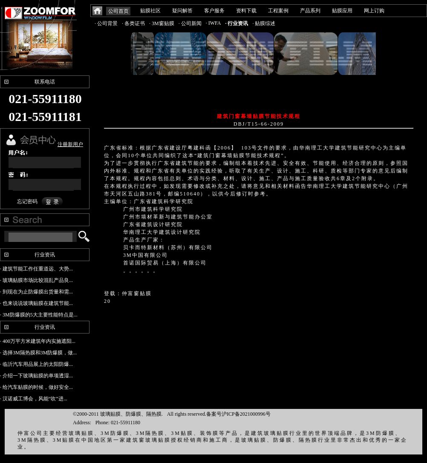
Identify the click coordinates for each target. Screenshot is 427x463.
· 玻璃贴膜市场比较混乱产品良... (36, 280)
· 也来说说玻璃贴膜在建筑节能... (36, 303)
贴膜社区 (150, 11)
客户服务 (214, 11)
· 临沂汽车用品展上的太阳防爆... (36, 364)
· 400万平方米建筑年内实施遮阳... (37, 341)
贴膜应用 (342, 11)
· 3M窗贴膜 (161, 23)
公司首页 (118, 11)
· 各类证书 (133, 23)
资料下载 (246, 11)
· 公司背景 (106, 23)
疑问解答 (182, 11)
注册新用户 (70, 144)
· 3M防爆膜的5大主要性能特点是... (39, 315)
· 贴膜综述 (263, 23)
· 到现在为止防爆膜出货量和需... (36, 292)
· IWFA (213, 23)
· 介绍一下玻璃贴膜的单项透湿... (36, 376)
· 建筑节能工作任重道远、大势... (36, 269)
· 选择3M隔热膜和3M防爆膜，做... (38, 353)
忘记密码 (27, 201)
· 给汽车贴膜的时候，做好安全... (36, 387)
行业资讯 (45, 255)
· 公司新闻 (190, 23)
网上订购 (374, 11)
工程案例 (278, 11)
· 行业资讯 (236, 23)
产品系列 (310, 11)
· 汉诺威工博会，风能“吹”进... (33, 399)
